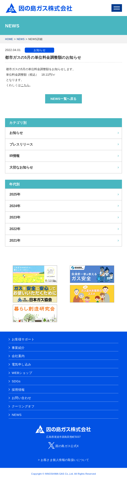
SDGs (16, 381)
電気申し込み (21, 364)
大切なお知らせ (21, 167)
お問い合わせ (21, 398)
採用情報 (18, 389)
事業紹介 (18, 347)
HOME (9, 39)
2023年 (14, 217)
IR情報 (14, 156)
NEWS (21, 39)
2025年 (14, 194)
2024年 (14, 206)
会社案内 (18, 356)
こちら (25, 85)
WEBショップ (22, 373)
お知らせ (40, 50)
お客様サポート (23, 339)
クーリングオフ (23, 406)
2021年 (14, 240)
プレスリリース (21, 144)
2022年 (14, 229)
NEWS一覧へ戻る (63, 98)
